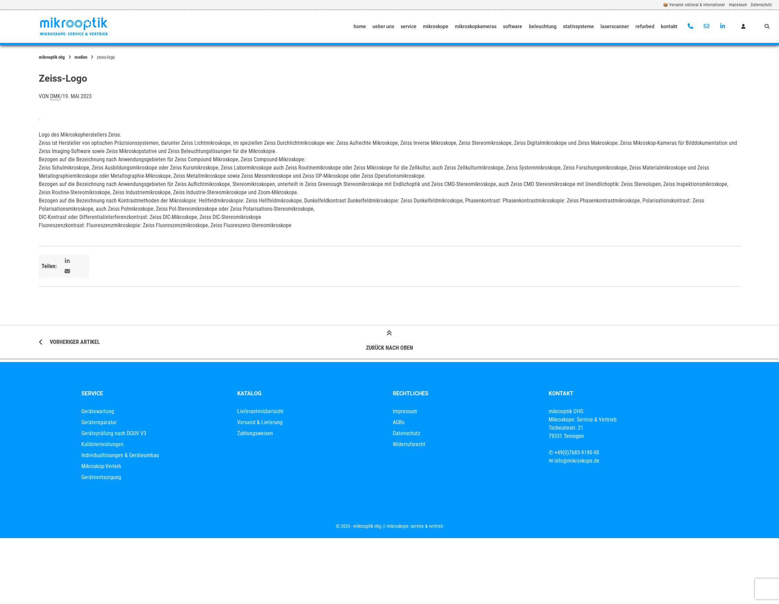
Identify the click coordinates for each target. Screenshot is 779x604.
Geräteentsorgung (101, 477)
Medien (81, 57)
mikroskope (435, 26)
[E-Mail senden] (706, 26)
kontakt (669, 26)
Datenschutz (761, 4)
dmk (55, 96)
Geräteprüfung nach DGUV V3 (113, 433)
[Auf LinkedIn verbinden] (722, 26)
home (360, 26)
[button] (68, 261)
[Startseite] (74, 26)
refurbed (644, 26)
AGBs (398, 422)
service (408, 26)
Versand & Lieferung (260, 422)
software (512, 26)
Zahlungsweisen (255, 433)
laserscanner (614, 26)
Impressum (738, 4)
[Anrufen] (690, 26)
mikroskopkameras (475, 26)
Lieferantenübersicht (260, 411)
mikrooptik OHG (52, 57)
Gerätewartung (97, 411)
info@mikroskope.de (576, 460)
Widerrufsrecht (409, 444)
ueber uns (383, 26)
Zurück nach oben (389, 342)
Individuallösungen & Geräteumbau (120, 455)
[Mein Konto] (743, 26)
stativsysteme (578, 26)
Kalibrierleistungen (102, 444)
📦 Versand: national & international (694, 4)
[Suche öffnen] (767, 26)
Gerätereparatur (99, 422)
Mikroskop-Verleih (101, 466)
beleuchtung (543, 26)
